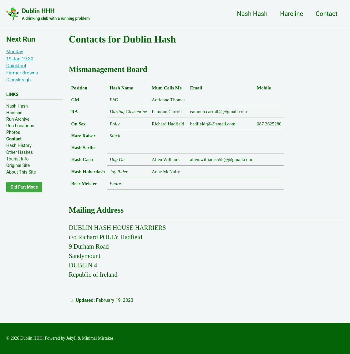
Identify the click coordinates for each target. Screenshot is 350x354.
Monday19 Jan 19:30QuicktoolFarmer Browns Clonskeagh (22, 66)
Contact (326, 14)
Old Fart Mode (24, 187)
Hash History (19, 145)
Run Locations (20, 125)
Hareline (291, 14)
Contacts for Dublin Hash (122, 39)
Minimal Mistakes (97, 338)
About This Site (21, 171)
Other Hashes (19, 152)
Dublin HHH (56, 14)
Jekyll (71, 338)
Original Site (18, 165)
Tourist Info (17, 158)
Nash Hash (252, 14)
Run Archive (17, 119)
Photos (13, 132)
